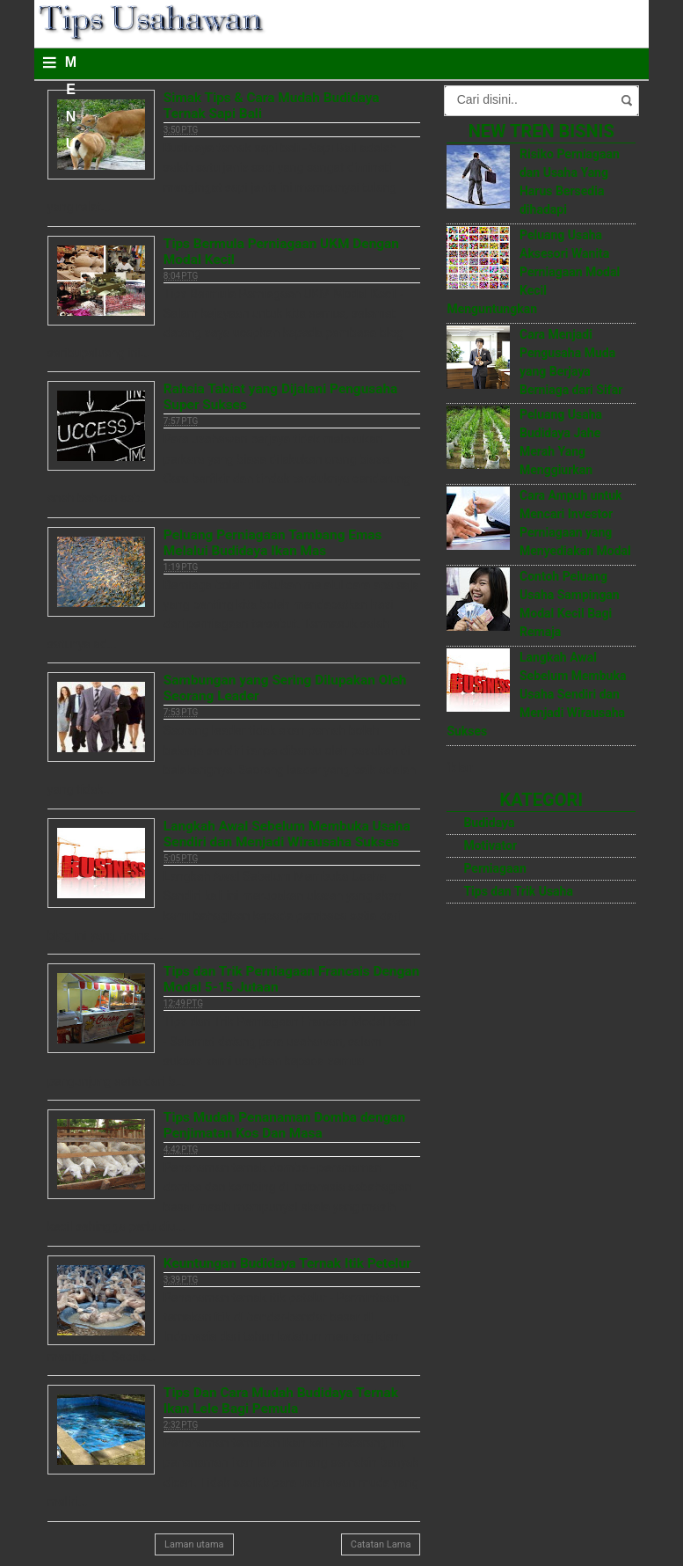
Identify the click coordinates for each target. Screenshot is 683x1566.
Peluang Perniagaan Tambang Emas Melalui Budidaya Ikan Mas (272, 543)
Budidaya (488, 823)
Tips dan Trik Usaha (518, 891)
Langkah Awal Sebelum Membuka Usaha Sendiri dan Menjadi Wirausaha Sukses (287, 834)
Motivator (490, 845)
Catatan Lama (381, 1544)
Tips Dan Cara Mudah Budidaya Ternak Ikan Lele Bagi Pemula (280, 1400)
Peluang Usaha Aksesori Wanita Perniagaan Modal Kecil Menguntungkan (533, 272)
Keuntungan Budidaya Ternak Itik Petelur (287, 1263)
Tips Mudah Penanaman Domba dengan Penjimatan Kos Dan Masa (284, 1125)
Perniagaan (495, 868)
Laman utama (194, 1544)
